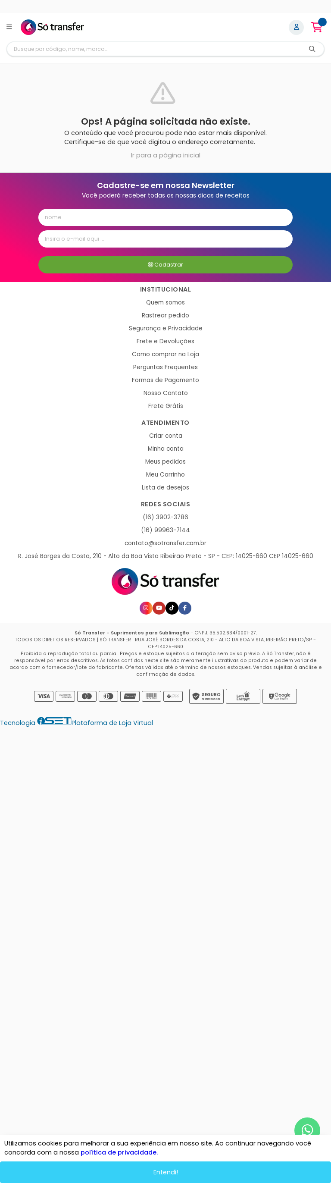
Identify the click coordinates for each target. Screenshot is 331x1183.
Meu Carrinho (165, 475)
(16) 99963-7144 (165, 530)
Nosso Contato (166, 393)
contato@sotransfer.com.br (165, 543)
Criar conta (165, 436)
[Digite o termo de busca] (153, 49)
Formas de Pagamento (165, 380)
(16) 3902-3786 (165, 517)
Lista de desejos (165, 487)
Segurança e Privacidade (166, 328)
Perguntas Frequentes (165, 367)
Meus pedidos (165, 462)
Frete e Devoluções (165, 341)
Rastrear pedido (165, 315)
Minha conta (166, 449)
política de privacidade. (119, 1152)
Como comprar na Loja (165, 354)
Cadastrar (166, 264)
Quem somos (165, 302)
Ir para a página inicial (165, 155)
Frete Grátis (165, 406)
